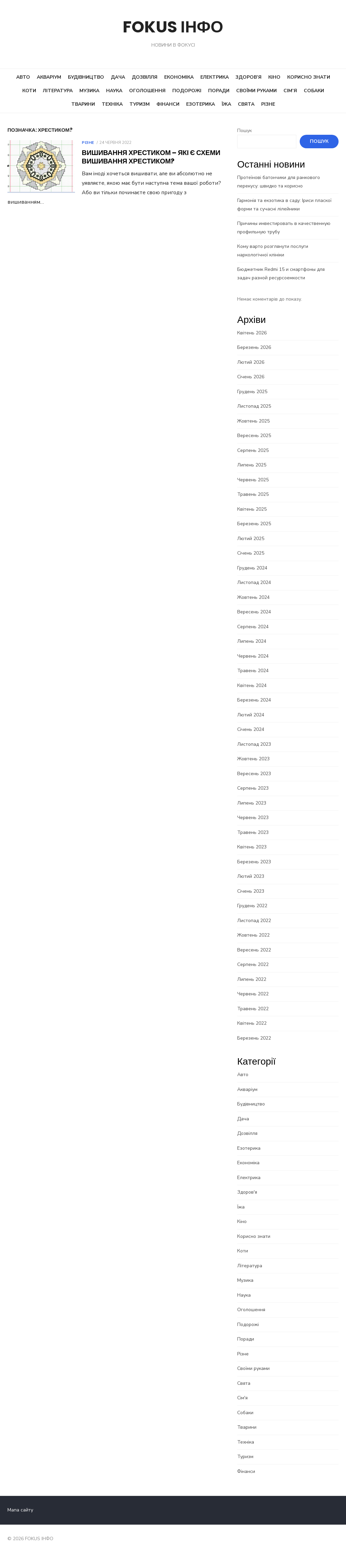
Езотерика (200, 104)
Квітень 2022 (252, 1023)
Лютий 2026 (250, 362)
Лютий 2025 (250, 538)
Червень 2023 (253, 817)
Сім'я (242, 1398)
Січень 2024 (250, 729)
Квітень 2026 (252, 333)
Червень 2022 (253, 994)
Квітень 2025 (252, 509)
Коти (29, 90)
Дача (118, 77)
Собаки (314, 90)
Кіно (274, 77)
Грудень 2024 (252, 568)
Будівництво (86, 77)
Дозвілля (144, 77)
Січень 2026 (250, 377)
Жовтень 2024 (253, 597)
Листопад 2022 (254, 920)
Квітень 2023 (252, 847)
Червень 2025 (253, 480)
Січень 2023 (250, 891)
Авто (23, 77)
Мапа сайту (20, 1510)
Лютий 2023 (250, 876)
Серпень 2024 (253, 626)
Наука (114, 90)
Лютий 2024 (250, 715)
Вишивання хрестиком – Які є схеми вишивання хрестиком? (151, 157)
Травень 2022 (253, 1008)
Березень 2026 (254, 347)
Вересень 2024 (254, 612)
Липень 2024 (251, 641)
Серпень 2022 (253, 964)
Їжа (226, 104)
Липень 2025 (251, 465)
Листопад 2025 (254, 406)
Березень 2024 (254, 700)
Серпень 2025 (253, 450)
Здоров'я (247, 1192)
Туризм (139, 104)
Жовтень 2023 (253, 759)
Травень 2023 (253, 832)
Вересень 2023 (254, 773)
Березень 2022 (254, 1038)
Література (58, 90)
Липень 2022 (251, 979)
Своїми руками (256, 90)
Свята (246, 104)
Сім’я (290, 90)
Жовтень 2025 (253, 421)
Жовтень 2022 (253, 935)
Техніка (112, 104)
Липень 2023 (251, 803)
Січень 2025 (250, 553)
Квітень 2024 (252, 685)
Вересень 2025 (254, 435)
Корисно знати (308, 77)
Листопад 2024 (254, 582)
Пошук (244, 130)
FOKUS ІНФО (173, 27)
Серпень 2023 (253, 788)
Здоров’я (249, 77)
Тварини (83, 104)
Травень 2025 (253, 494)
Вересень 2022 (254, 950)
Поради (218, 90)
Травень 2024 (253, 670)
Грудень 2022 (252, 905)
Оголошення (147, 90)
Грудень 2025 (252, 391)
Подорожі (186, 90)
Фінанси (167, 104)
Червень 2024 (253, 656)
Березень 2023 (254, 862)
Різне (268, 104)
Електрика (214, 77)
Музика (89, 90)
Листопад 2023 (254, 744)
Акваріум (49, 77)
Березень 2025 (254, 523)
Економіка (179, 77)
